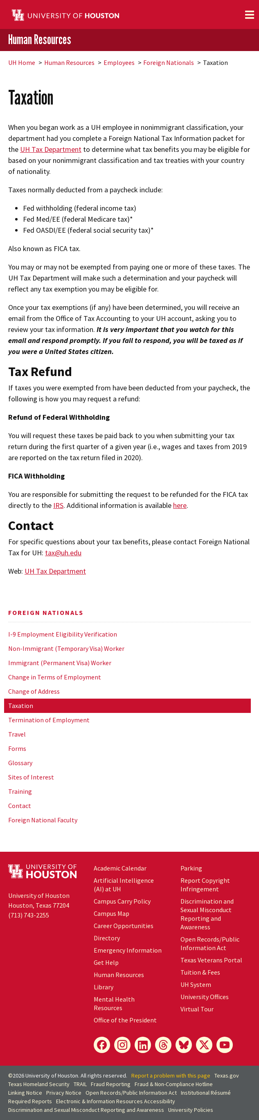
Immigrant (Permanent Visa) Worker (59, 663)
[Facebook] (102, 1045)
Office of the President (125, 1020)
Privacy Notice (63, 1092)
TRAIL (80, 1084)
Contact (19, 806)
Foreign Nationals (168, 62)
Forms (17, 748)
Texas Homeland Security (39, 1084)
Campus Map (111, 913)
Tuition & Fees (200, 972)
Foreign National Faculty (42, 820)
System (195, 984)
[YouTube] (224, 1045)
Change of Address (34, 691)
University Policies (190, 1109)
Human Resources (39, 39)
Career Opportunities (123, 926)
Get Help (106, 962)
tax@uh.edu (63, 552)
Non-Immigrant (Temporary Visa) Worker (66, 648)
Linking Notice (25, 1092)
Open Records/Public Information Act (209, 943)
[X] (204, 1045)
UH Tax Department (50, 149)
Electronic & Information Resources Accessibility (115, 1101)
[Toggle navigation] (250, 15)
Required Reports (30, 1101)
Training (20, 791)
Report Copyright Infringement (205, 884)
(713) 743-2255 (28, 915)
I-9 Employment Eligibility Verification (62, 634)
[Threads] (163, 1045)
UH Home (21, 62)
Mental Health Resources (114, 1003)
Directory (107, 938)
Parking (191, 868)
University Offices (204, 997)
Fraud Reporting (111, 1084)
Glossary (20, 763)
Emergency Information (128, 950)
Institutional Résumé (206, 1092)
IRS (58, 505)
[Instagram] (122, 1045)
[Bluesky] (184, 1045)
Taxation (20, 705)
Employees (119, 62)
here (180, 505)
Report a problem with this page (170, 1075)
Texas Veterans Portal (211, 960)
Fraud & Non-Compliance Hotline (174, 1084)
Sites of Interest (31, 777)
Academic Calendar (120, 868)
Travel (17, 734)
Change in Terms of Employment (54, 677)
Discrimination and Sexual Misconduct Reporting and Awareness (207, 914)
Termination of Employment (49, 720)
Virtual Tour (197, 1009)
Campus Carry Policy (122, 901)
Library (103, 987)
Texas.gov (226, 1075)
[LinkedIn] (143, 1045)
